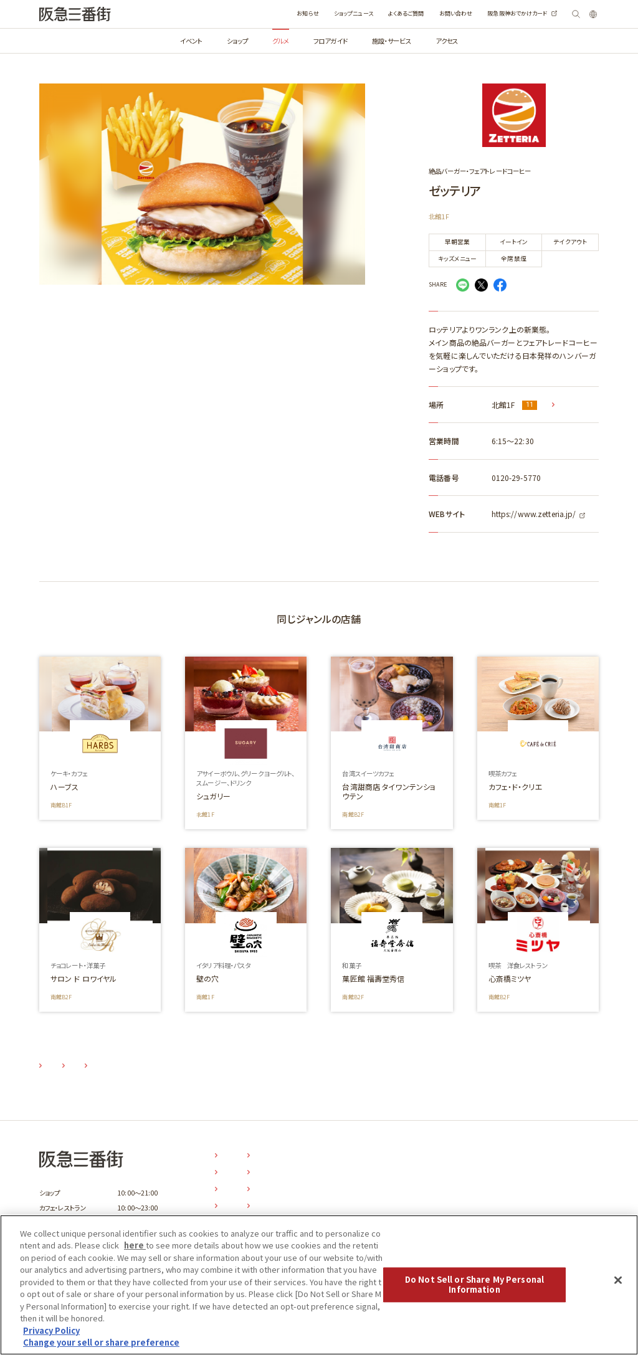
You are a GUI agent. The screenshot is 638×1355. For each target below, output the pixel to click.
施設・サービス (391, 40)
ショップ (237, 40)
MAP (565, 405)
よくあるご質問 (374, 13)
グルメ (280, 40)
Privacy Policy (51, 1330)
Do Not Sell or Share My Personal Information (474, 1285)
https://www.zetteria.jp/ (534, 513)
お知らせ (276, 13)
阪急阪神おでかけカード (485, 13)
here (135, 1245)
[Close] (618, 1280)
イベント (191, 40)
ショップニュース (321, 13)
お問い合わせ (424, 13)
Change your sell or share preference (101, 1342)
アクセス (447, 40)
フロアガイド (330, 40)
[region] (319, 1285)
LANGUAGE (583, 14)
